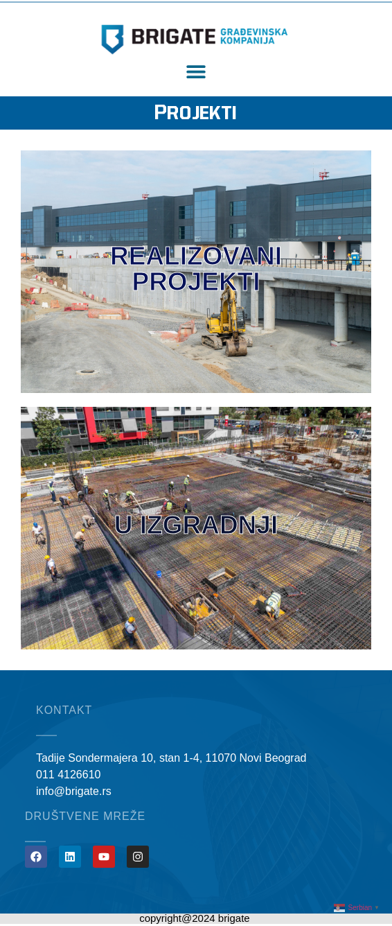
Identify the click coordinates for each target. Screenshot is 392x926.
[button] (196, 71)
